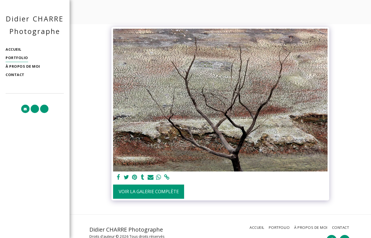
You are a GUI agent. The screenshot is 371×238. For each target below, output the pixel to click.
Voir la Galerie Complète (149, 191)
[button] (25, 109)
